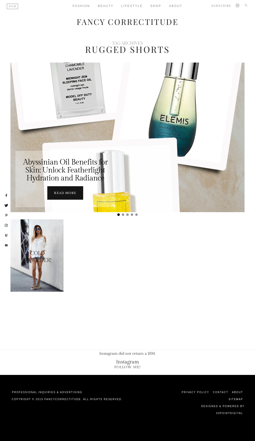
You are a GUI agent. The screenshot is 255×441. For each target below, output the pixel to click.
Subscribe (221, 5)
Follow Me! (127, 366)
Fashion (81, 6)
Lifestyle (132, 6)
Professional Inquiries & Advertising (47, 391)
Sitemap (236, 398)
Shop (155, 6)
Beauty (106, 6)
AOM (13, 6)
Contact (220, 391)
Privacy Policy (195, 391)
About (237, 391)
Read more (65, 192)
